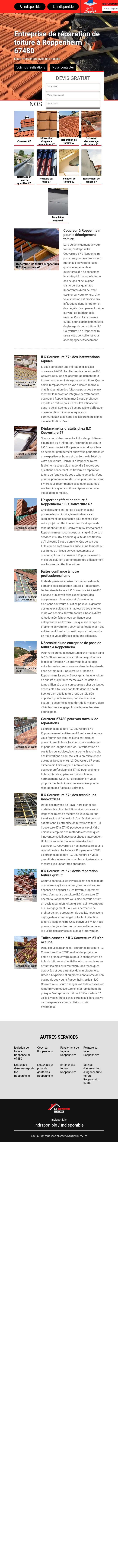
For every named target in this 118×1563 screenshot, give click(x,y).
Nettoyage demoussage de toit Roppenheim (24, 1070)
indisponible (30, 7)
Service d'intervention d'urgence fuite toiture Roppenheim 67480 (92, 1074)
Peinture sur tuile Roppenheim (91, 1051)
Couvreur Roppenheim (45, 1049)
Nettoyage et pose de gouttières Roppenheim (45, 1070)
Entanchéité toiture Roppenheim (68, 1068)
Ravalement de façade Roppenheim (69, 1051)
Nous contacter (63, 67)
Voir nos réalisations (31, 67)
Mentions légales (77, 1136)
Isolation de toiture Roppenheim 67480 (22, 1053)
